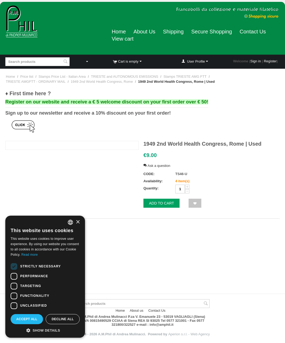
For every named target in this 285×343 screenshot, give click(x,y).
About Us (144, 31)
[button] (45, 330)
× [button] (78, 222)
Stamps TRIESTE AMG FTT (184, 77)
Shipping (173, 31)
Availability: (153, 181)
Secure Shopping (211, 31)
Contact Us (253, 31)
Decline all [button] (63, 319)
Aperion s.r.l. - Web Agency (189, 334)
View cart (123, 39)
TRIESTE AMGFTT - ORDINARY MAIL (36, 82)
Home (119, 31)
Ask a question (156, 166)
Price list (26, 77)
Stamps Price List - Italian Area (62, 77)
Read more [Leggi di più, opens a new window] (29, 255)
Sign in (255, 61)
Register (270, 61)
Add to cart (161, 203)
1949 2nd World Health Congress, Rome (102, 82)
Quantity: (151, 188)
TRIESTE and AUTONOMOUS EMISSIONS (124, 77)
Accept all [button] (26, 319)
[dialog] (45, 277)
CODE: (149, 174)
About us (136, 310)
